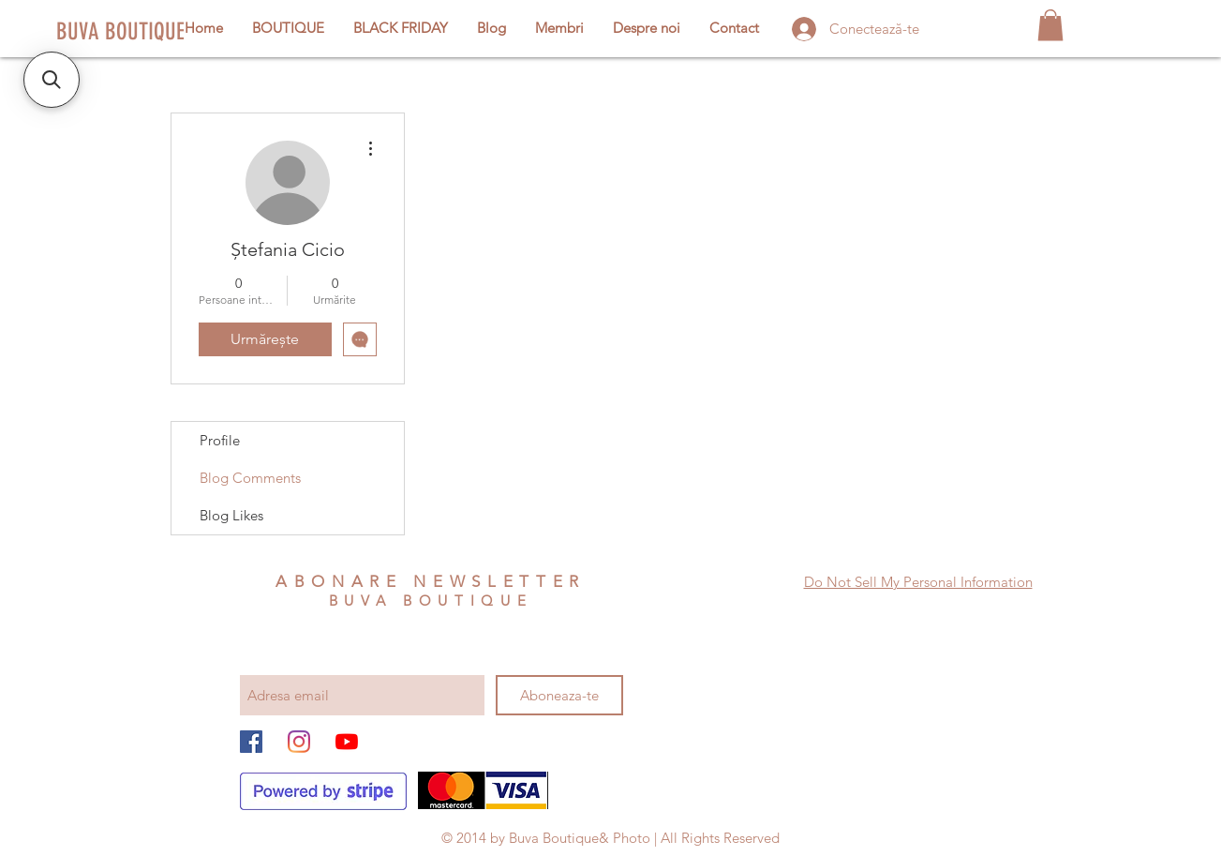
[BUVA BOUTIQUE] (121, 31)
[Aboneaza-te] (559, 695)
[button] (1050, 24)
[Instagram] (299, 741)
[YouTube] (346, 741)
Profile (220, 440)
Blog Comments (250, 478)
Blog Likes (231, 515)
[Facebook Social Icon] (251, 741)
